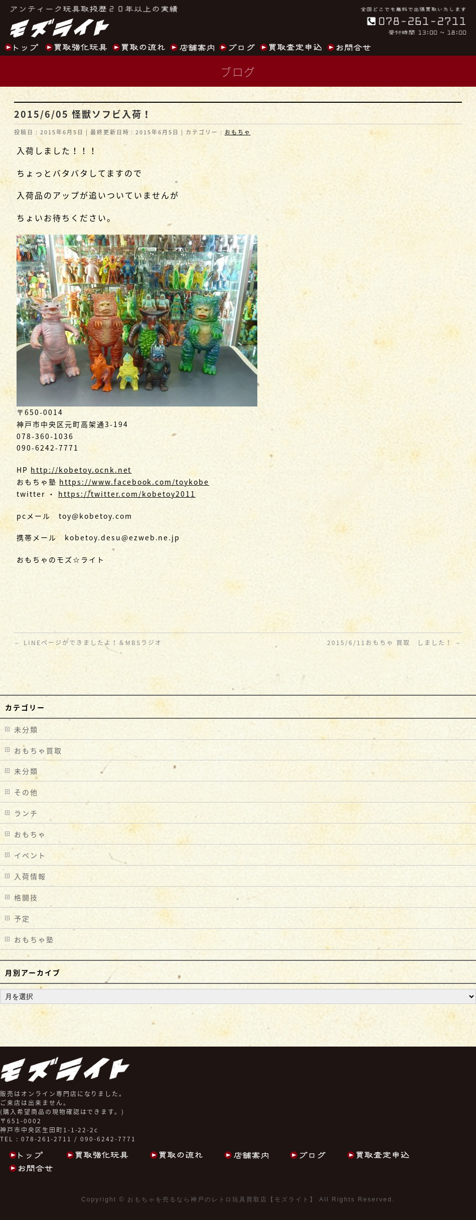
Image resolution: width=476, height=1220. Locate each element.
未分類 (26, 729)
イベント (30, 855)
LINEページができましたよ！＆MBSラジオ (88, 642)
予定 (22, 918)
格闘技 (26, 897)
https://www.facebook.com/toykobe (134, 482)
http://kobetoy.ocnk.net (81, 470)
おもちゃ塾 (34, 939)
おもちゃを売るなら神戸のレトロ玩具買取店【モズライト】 (221, 1199)
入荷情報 (30, 876)
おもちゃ (238, 132)
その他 (26, 792)
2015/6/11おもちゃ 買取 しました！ (394, 642)
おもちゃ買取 (38, 750)
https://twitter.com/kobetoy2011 (127, 494)
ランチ (26, 813)
